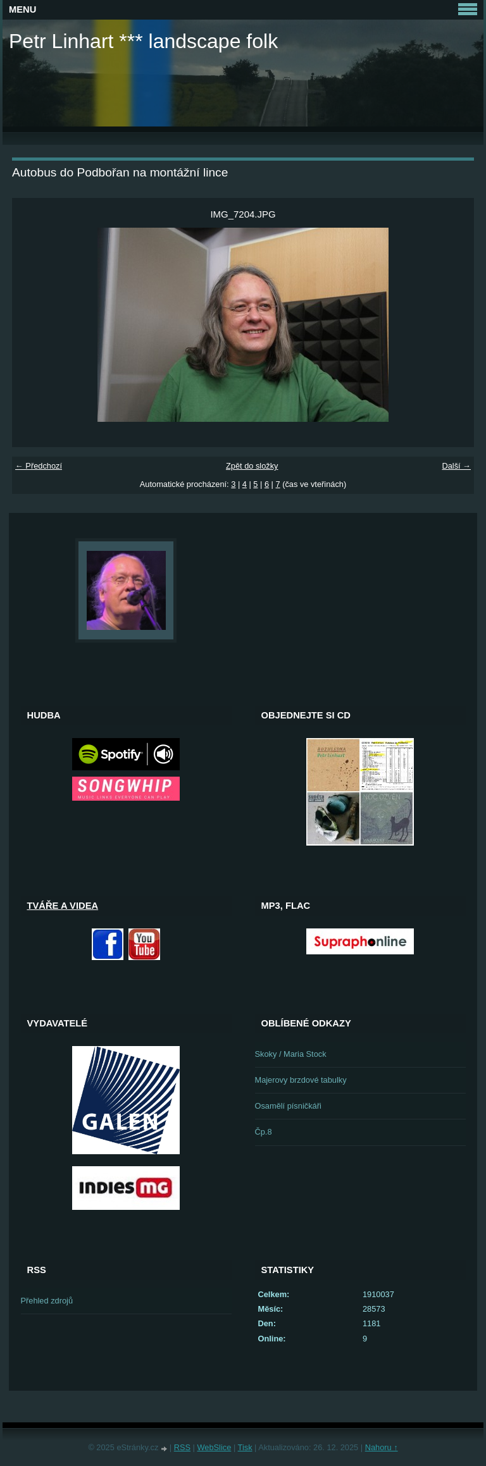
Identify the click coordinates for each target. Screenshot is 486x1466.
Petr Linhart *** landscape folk (143, 41)
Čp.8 (263, 1131)
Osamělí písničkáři (288, 1106)
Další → (456, 466)
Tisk (245, 1447)
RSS (182, 1447)
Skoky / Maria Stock (291, 1054)
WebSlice (214, 1447)
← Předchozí (38, 466)
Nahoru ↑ (381, 1447)
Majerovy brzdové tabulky (301, 1080)
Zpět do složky (252, 466)
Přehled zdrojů (47, 1300)
